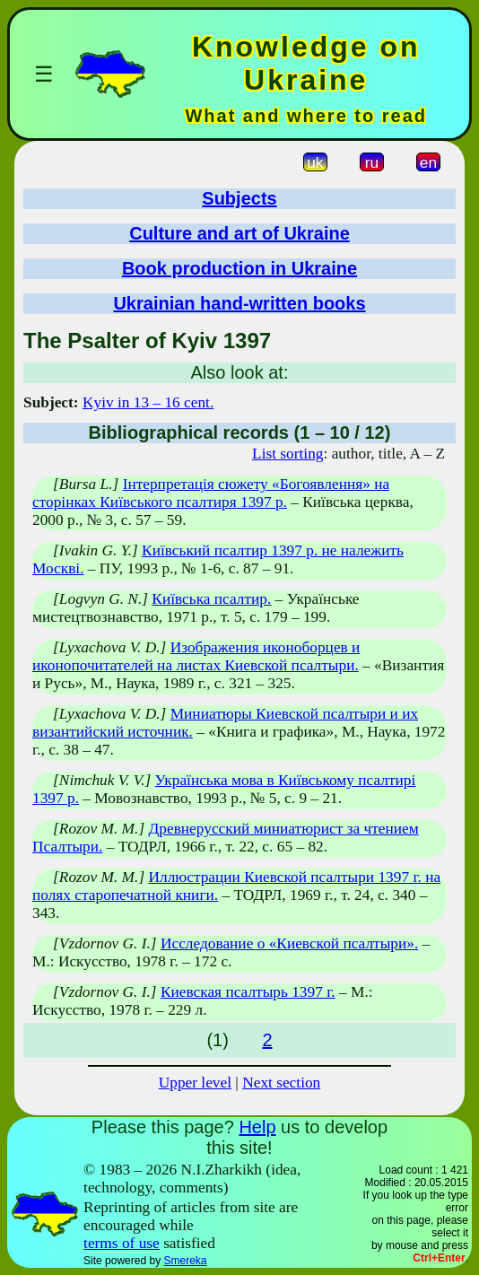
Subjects (239, 198)
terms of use (121, 1243)
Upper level (195, 1082)
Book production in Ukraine (239, 268)
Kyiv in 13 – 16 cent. (148, 402)
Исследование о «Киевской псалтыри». (289, 943)
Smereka (184, 1260)
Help (257, 1127)
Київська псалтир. (211, 598)
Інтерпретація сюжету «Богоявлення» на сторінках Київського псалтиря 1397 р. (210, 493)
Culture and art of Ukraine (239, 233)
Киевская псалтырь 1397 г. (248, 991)
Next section (281, 1082)
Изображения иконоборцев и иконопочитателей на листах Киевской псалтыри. (196, 656)
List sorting (287, 453)
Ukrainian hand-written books (239, 303)
